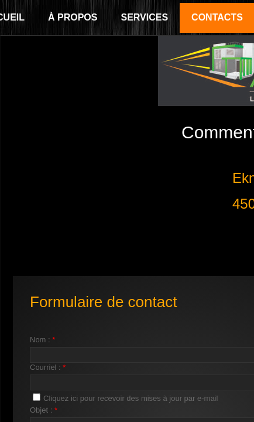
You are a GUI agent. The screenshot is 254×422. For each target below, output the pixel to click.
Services (144, 17)
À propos (72, 17)
